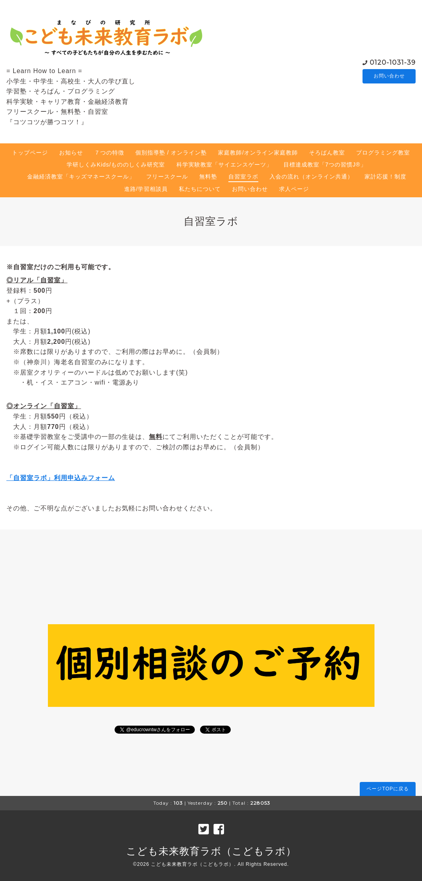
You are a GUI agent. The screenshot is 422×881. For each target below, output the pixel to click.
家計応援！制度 (385, 176)
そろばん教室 (327, 152)
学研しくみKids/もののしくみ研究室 (116, 164)
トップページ (30, 152)
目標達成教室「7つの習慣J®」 (325, 164)
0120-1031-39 (393, 62)
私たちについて (200, 189)
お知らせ (71, 152)
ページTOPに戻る (387, 789)
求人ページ (294, 189)
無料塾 (208, 176)
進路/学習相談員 (146, 189)
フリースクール (167, 176)
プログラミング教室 (383, 152)
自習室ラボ (243, 176)
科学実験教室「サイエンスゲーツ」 (224, 164)
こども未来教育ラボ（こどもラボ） (211, 851)
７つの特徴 (109, 152)
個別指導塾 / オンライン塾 (171, 152)
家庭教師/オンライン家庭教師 (258, 152)
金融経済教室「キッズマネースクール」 (81, 176)
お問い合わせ (389, 76)
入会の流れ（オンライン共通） (311, 176)
